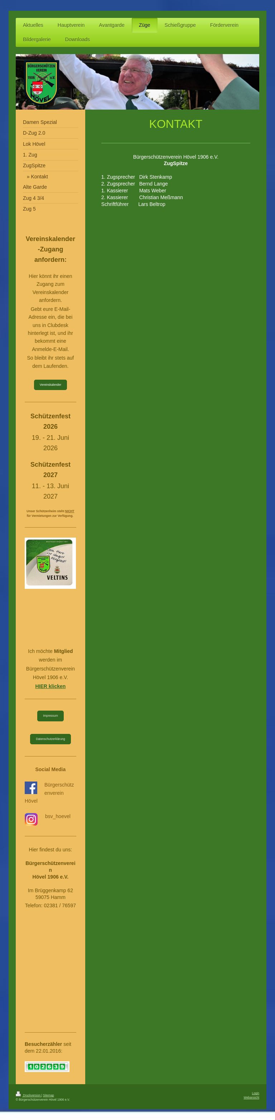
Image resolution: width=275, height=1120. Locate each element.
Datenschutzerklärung (50, 739)
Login (256, 1093)
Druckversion (29, 1095)
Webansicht (251, 1097)
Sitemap (48, 1095)
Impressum (50, 715)
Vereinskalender (50, 384)
